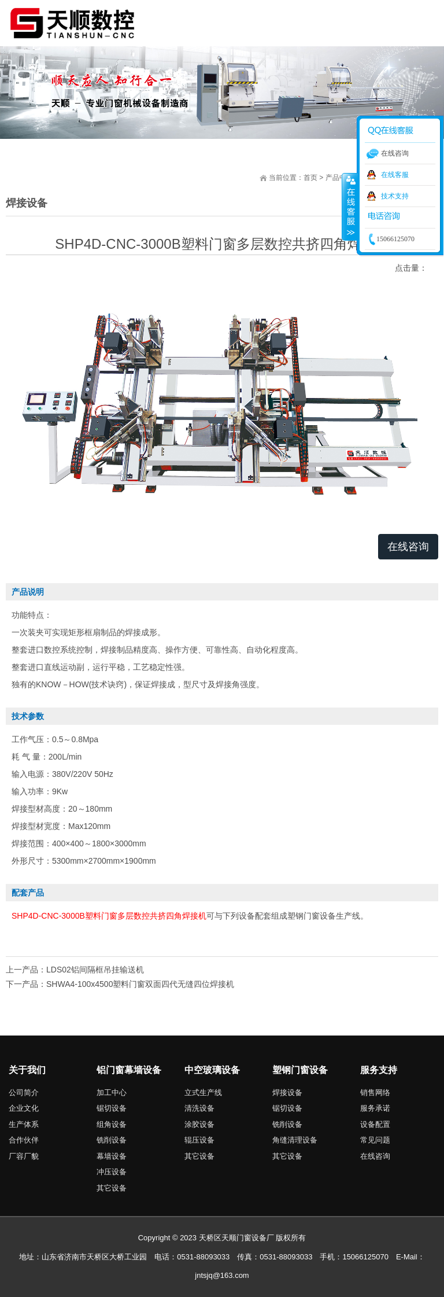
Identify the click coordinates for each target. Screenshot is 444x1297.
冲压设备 (112, 1171)
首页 (310, 178)
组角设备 (112, 1124)
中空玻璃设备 (212, 1070)
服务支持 (378, 1070)
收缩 (350, 206)
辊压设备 (199, 1140)
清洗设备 (199, 1108)
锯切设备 (112, 1108)
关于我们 (27, 1070)
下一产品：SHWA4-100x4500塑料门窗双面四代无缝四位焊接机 (120, 984)
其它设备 (112, 1188)
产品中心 (339, 178)
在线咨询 (408, 546)
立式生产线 (203, 1092)
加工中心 (112, 1092)
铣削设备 (112, 1140)
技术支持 (395, 196)
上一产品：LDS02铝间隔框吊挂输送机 (75, 969)
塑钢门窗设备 (300, 1070)
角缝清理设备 (294, 1140)
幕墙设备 (112, 1156)
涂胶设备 (199, 1124)
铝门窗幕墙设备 (129, 1070)
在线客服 (395, 175)
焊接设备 (287, 1092)
